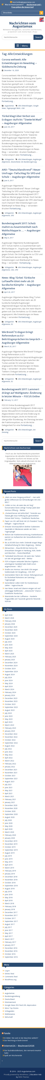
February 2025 (10, 656)
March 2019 (9, 868)
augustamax (9, 106)
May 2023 (8, 719)
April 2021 (8, 793)
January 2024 (10, 695)
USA (22, 108)
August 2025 (10, 639)
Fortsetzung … (8, 101)
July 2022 (8, 749)
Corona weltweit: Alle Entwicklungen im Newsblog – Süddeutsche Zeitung (19, 63)
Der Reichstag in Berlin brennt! (16, 1040)
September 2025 (11, 636)
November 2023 (11, 701)
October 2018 (10, 882)
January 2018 (10, 909)
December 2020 (11, 805)
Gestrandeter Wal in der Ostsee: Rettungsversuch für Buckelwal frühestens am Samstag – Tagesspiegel (24, 577)
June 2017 (8, 930)
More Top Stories (11, 1008)
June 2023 (8, 716)
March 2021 (9, 796)
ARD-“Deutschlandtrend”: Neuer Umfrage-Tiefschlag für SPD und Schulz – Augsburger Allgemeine (21, 173)
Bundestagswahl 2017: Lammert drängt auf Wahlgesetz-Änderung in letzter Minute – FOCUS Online (22, 393)
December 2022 (11, 734)
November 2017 (11, 915)
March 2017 (9, 939)
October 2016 (10, 954)
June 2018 (8, 894)
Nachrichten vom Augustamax (22, 24)
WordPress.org (10, 979)
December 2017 (11, 912)
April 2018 (8, 900)
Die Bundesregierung (29, 162)
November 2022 (11, 737)
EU (12, 324)
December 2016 (11, 948)
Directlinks (7, 13)
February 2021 (10, 799)
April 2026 (8, 615)
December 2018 (11, 877)
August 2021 (10, 781)
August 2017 (10, 924)
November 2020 (11, 808)
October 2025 (10, 633)
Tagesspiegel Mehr (14, 108)
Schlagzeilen (9, 159)
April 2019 (8, 865)
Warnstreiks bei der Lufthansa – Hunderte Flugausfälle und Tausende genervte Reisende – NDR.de (23, 598)
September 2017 (11, 921)
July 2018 (8, 891)
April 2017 (8, 936)
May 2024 (8, 683)
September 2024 (11, 671)
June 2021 (8, 787)
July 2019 (8, 856)
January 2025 (10, 659)
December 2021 (11, 769)
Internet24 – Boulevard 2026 (19, 1045)
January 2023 (10, 731)
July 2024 (8, 677)
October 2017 (10, 918)
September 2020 (11, 814)
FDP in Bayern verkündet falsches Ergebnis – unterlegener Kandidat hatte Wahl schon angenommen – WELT (22, 564)
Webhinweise (10, 1014)
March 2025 (9, 654)
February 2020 (10, 835)
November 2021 (11, 772)
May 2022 (8, 755)
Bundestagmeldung (12, 996)
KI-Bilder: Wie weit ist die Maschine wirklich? (21, 1038)
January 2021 (10, 802)
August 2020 (10, 817)
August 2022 (10, 746)
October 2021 (10, 775)
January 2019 (10, 874)
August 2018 (10, 888)
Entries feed (9, 973)
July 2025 (8, 642)
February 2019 (10, 871)
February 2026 (10, 621)
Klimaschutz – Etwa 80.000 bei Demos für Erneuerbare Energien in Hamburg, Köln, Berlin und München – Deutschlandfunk (23, 550)
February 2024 (10, 692)
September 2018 (11, 885)
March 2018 (9, 903)
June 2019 (8, 859)
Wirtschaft (9, 1017)
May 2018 (8, 897)
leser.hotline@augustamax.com (24, 2)
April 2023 (8, 722)
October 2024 (10, 668)
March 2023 (9, 725)
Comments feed (11, 976)
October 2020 (10, 811)
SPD (12, 215)
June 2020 (8, 823)
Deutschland (15, 162)
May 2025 (8, 648)
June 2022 (8, 752)
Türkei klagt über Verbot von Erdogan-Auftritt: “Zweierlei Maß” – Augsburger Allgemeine (22, 120)
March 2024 (9, 689)
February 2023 (10, 728)
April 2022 (8, 758)
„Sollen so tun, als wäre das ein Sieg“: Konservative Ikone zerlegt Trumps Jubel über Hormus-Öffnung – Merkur (22, 507)
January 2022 (10, 767)
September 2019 (11, 850)
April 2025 (8, 651)
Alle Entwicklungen (25, 106)
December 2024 (11, 662)
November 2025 (11, 630)
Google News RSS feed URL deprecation (20, 1005)
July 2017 (8, 927)
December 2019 (11, 841)
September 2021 (11, 778)
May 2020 (8, 826)
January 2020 (10, 838)
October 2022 (10, 740)
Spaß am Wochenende (13, 1055)
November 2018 (11, 880)
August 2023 (10, 710)
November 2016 (11, 951)
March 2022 (9, 761)
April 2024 (8, 686)
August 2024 (10, 674)
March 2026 (9, 618)
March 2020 (9, 832)
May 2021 (8, 790)
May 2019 (8, 862)
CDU (12, 270)
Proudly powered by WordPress (16, 1074)
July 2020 (8, 820)
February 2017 (10, 942)
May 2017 (8, 933)
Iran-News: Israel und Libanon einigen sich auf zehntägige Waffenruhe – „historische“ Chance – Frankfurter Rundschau (23, 590)
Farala (7, 1033)
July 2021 (8, 784)
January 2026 (10, 624)
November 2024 (11, 665)
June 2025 (8, 645)
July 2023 (8, 713)
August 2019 (10, 853)
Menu (22, 45)
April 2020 (8, 829)
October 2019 (10, 847)
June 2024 (8, 680)
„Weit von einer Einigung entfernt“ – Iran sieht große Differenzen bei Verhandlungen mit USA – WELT (23, 499)
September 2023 (11, 707)
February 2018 (10, 906)
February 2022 (10, 764)
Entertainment (10, 1002)
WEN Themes (23, 1077)
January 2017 (10, 945)
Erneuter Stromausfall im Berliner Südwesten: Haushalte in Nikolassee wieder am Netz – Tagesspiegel (22, 529)
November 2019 (11, 844)
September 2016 (11, 957)
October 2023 (10, 704)
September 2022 (11, 743)
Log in (7, 971)
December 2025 (11, 627)
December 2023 (11, 698)
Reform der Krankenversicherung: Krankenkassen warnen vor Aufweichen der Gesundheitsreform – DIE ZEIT (24, 537)
